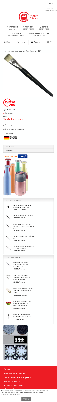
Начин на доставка (13, 385)
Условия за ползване (14, 373)
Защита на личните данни (17, 377)
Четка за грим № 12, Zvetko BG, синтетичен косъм (23, 247)
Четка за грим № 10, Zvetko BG (23, 215)
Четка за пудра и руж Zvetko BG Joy (23, 237)
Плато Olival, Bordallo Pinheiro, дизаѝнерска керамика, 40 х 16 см (23, 290)
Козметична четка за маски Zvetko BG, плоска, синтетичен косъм (23, 226)
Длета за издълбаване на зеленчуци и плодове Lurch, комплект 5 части (22, 277)
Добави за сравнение (10, 125)
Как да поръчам (12, 381)
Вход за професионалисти (50, 9)
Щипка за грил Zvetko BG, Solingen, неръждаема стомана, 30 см (21, 264)
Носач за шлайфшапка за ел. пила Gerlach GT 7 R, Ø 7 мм (23, 315)
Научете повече (14, 394)
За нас (7, 369)
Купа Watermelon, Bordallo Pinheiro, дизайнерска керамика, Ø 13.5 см (22, 303)
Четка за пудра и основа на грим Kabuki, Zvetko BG (22, 206)
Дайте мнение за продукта (13, 129)
